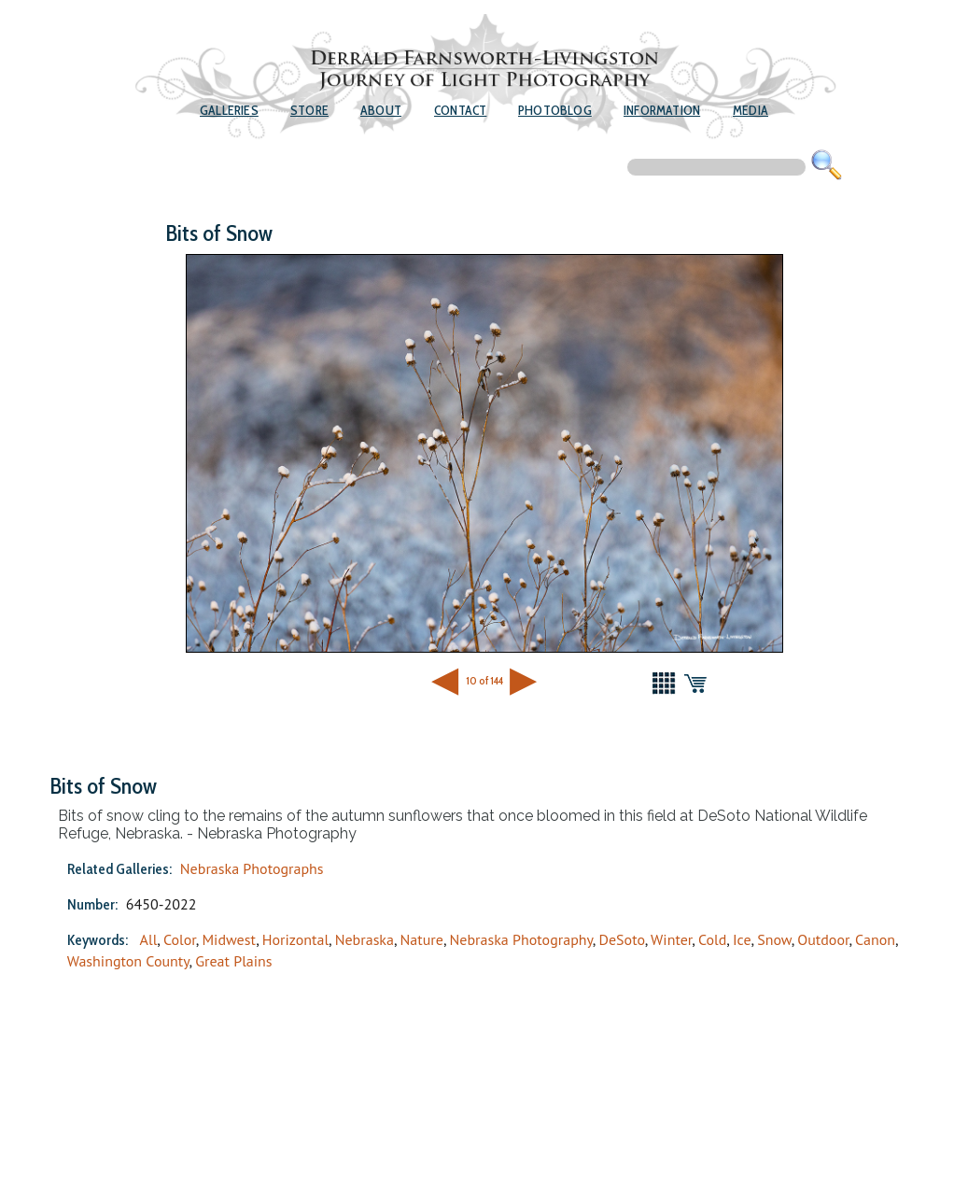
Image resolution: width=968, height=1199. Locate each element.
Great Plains (233, 961)
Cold (712, 939)
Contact (460, 110)
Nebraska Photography (521, 939)
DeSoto (621, 939)
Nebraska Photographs (252, 868)
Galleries (229, 110)
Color (179, 939)
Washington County (128, 961)
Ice (742, 939)
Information (662, 110)
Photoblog (555, 110)
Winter (671, 939)
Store (309, 110)
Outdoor (823, 939)
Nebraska (364, 939)
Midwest (229, 939)
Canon (875, 939)
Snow (774, 939)
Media (750, 110)
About (380, 110)
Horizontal (295, 939)
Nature (421, 939)
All (149, 939)
